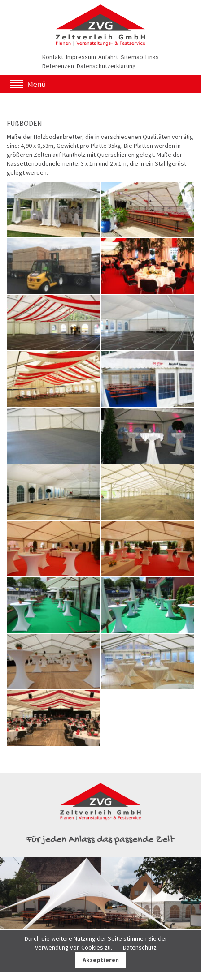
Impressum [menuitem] (81, 57)
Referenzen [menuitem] (58, 66)
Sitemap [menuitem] (132, 57)
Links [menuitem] (152, 57)
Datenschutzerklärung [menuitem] (106, 66)
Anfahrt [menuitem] (108, 57)
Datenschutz (140, 947)
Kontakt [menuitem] (52, 57)
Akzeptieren (101, 960)
